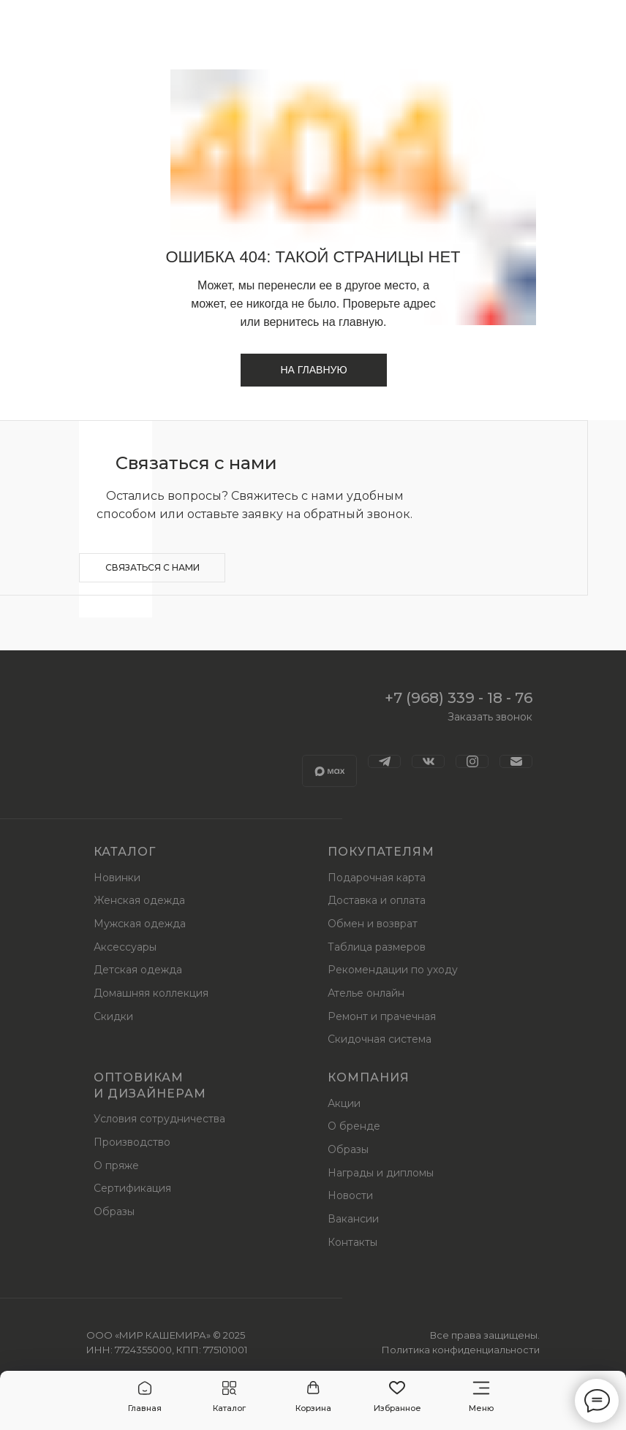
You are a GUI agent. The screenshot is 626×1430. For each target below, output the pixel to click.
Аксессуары (125, 947)
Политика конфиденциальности (461, 1349)
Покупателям (381, 852)
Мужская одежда (140, 923)
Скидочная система (379, 1039)
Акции (344, 1103)
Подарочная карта (377, 877)
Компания (369, 1077)
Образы (114, 1211)
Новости (350, 1195)
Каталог (125, 852)
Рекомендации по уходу (393, 969)
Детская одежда (138, 969)
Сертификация (132, 1188)
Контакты (352, 1242)
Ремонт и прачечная (382, 1016)
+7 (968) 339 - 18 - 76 (458, 698)
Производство (132, 1142)
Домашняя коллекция (151, 993)
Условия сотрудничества (159, 1118)
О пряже (116, 1165)
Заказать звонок (490, 716)
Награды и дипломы (381, 1172)
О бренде (354, 1126)
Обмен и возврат (373, 923)
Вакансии (353, 1218)
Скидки (113, 1016)
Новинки (117, 877)
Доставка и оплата (377, 900)
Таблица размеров (377, 947)
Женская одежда (139, 900)
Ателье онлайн (366, 993)
